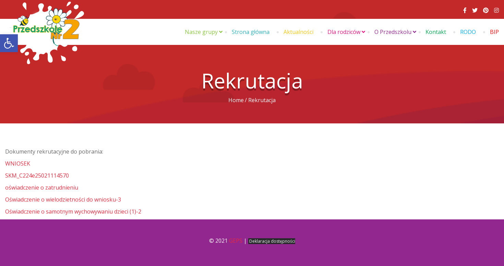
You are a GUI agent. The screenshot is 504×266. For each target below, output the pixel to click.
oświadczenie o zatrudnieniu (41, 187)
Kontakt (435, 32)
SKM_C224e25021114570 (37, 175)
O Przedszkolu (392, 32)
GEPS (235, 240)
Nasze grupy (201, 32)
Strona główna (250, 32)
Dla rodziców (343, 32)
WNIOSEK (17, 163)
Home (236, 100)
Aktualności (298, 32)
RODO (468, 32)
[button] (9, 43)
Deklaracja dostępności (272, 241)
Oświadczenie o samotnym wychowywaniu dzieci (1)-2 (73, 211)
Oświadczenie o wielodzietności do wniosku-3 (63, 199)
